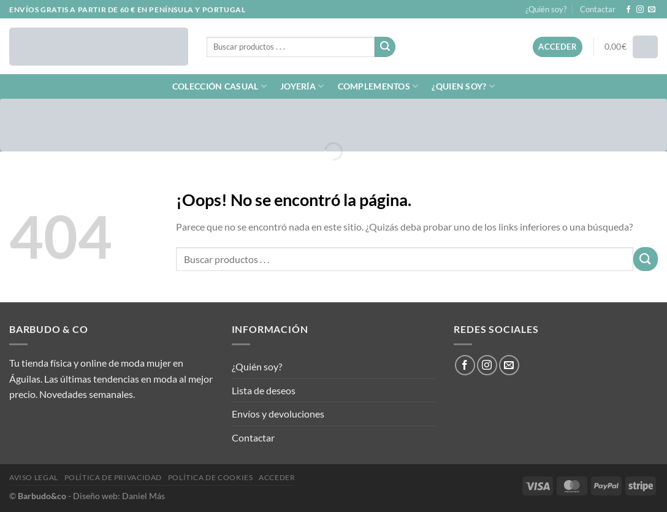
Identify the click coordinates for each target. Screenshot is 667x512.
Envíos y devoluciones (278, 413)
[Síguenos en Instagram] (640, 10)
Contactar (598, 9)
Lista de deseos (263, 390)
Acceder (277, 477)
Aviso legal (33, 477)
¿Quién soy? (545, 9)
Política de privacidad (113, 477)
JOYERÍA (302, 86)
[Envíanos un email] (651, 10)
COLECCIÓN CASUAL (219, 86)
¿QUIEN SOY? (463, 86)
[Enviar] (385, 47)
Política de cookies (210, 477)
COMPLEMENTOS (378, 86)
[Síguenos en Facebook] (628, 10)
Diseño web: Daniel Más (119, 496)
